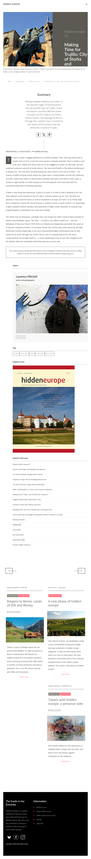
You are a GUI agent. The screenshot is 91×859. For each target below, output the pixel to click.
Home (10, 81)
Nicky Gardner (15, 612)
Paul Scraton (56, 710)
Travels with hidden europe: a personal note (65, 702)
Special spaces (25, 151)
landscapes (24, 354)
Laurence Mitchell (41, 151)
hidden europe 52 (34, 81)
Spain (32, 354)
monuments (40, 354)
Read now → (25, 677)
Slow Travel (50, 354)
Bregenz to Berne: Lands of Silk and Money (24, 603)
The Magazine (20, 81)
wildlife (16, 354)
